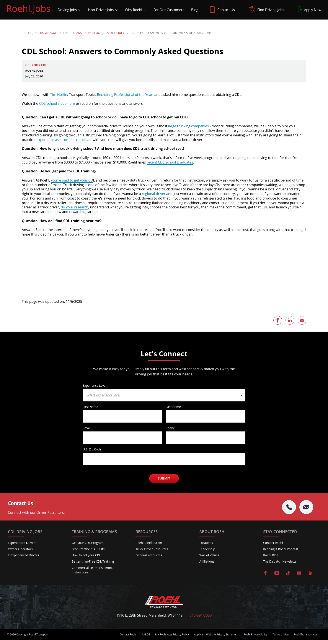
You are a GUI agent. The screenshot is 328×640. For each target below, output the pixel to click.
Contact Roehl (273, 543)
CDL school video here (57, 103)
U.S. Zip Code (92, 449)
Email (87, 428)
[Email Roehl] (306, 507)
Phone (170, 428)
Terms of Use (281, 634)
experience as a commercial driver (64, 139)
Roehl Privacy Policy (255, 634)
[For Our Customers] (167, 10)
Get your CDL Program (88, 543)
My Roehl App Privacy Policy (172, 634)
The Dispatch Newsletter (280, 561)
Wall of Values (209, 555)
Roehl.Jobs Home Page (40, 33)
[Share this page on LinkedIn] (290, 320)
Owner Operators (20, 549)
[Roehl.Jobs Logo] (28, 14)
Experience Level (94, 385)
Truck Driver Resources (151, 549)
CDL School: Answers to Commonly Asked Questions (171, 33)
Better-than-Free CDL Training (93, 561)
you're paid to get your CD (72, 180)
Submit (164, 478)
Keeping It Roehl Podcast (280, 549)
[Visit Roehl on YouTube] (299, 573)
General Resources (148, 555)
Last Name (173, 406)
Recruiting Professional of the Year (124, 94)
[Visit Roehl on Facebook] (265, 573)
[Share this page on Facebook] (277, 320)
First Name (90, 406)
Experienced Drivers (22, 543)
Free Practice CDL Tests (88, 549)
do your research (74, 207)
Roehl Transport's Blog (81, 33)
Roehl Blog (270, 555)
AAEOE (146, 634)
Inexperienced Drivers (23, 555)
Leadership (207, 549)
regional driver (154, 193)
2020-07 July (115, 33)
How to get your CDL (86, 555)
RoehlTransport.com (306, 634)
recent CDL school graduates (170, 162)
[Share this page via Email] (302, 320)
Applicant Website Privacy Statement (216, 634)
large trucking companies (188, 126)
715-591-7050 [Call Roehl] (201, 615)
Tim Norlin (58, 94)
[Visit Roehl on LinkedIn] (310, 573)
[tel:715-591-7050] (289, 507)
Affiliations (206, 561)
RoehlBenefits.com (148, 543)
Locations (206, 543)
